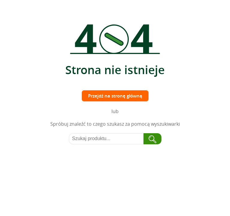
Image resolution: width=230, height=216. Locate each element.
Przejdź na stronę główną (115, 96)
